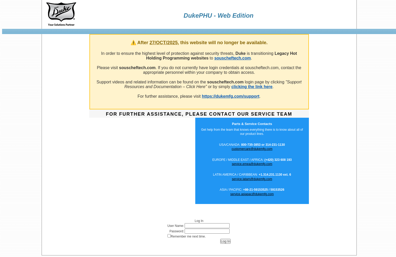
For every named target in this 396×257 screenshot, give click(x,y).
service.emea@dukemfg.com (252, 164)
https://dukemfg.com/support (230, 96)
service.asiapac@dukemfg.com (252, 194)
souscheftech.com (232, 58)
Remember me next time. (188, 236)
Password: (177, 231)
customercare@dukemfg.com (252, 149)
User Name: (175, 226)
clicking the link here (251, 86)
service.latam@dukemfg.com (252, 179)
